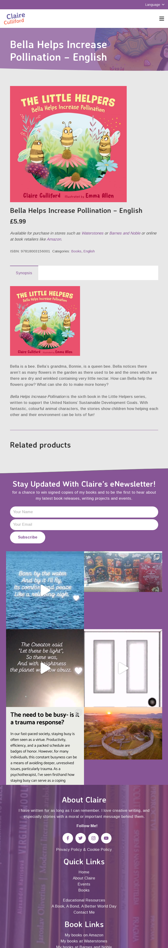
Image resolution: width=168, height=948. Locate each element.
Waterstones (92, 233)
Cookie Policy (99, 849)
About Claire (84, 878)
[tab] (24, 273)
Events (84, 884)
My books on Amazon (84, 935)
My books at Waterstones (84, 941)
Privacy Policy (69, 849)
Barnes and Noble (124, 233)
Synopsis (24, 273)
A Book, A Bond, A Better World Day (84, 906)
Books (76, 251)
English (89, 251)
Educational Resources (84, 900)
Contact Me (84, 912)
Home (84, 872)
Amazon (54, 239)
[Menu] (161, 18)
